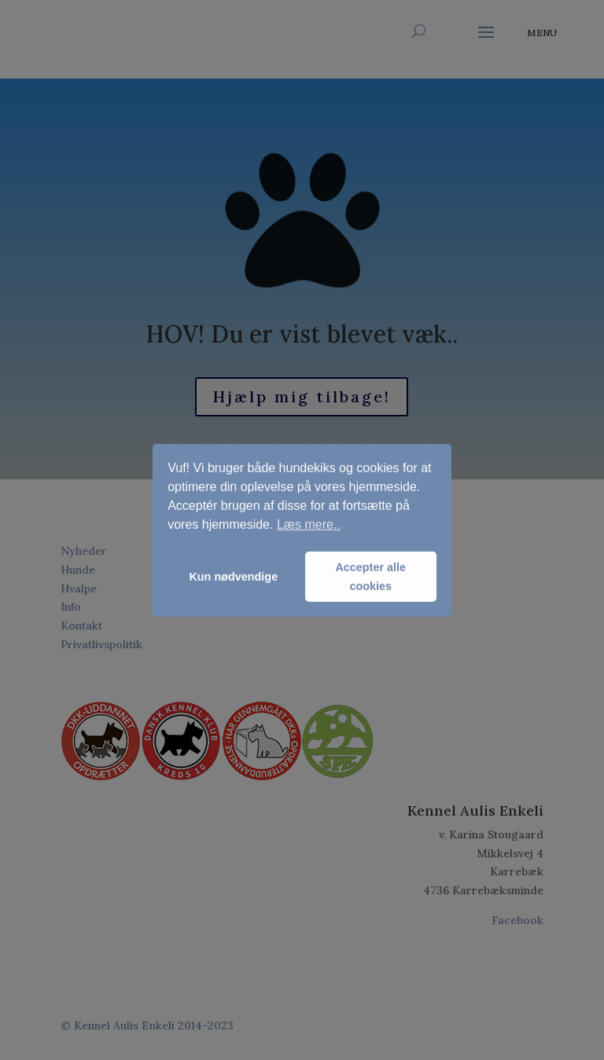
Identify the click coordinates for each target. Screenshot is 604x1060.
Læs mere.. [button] (309, 524)
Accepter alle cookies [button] (370, 576)
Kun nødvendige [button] (233, 576)
